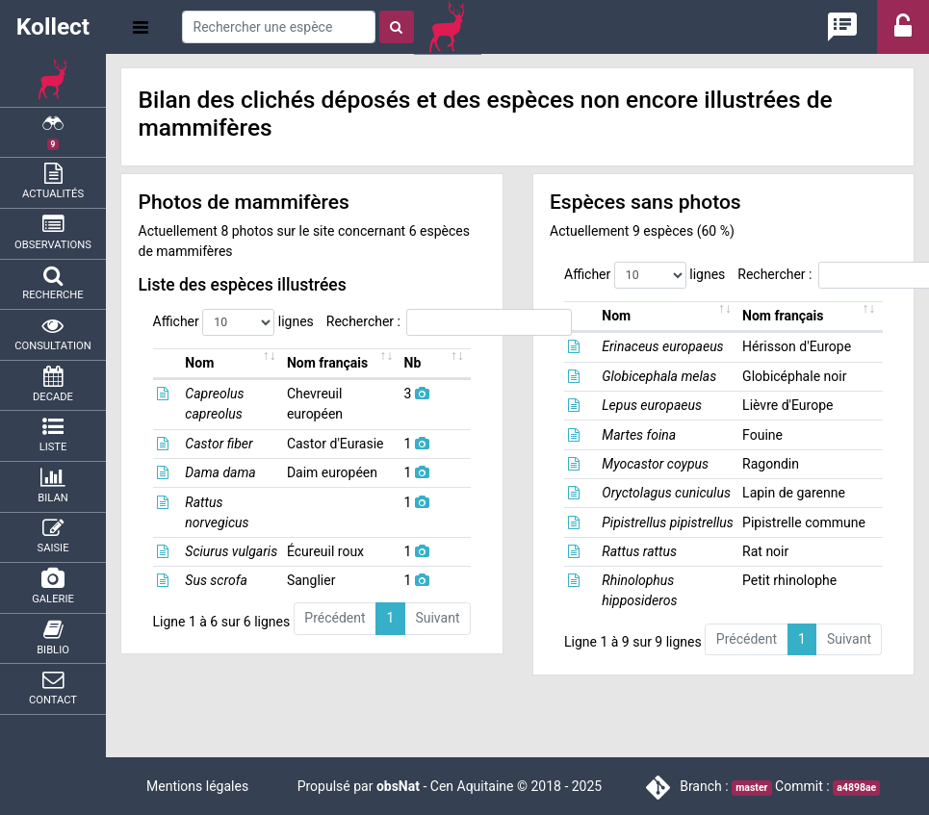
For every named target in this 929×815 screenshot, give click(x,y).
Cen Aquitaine (472, 786)
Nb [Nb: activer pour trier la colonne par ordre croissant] (433, 362)
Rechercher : (449, 322)
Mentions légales (197, 786)
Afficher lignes (233, 322)
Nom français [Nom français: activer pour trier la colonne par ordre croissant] (343, 362)
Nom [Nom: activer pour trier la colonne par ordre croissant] (191, 362)
